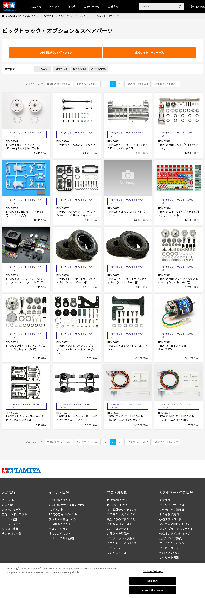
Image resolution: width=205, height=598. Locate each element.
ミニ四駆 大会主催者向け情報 (67, 505)
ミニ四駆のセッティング (122, 509)
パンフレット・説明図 (121, 538)
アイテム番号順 (98, 68)
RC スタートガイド (119, 505)
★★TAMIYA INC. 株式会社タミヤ (22, 16)
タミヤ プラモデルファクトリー (179, 529)
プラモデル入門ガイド (121, 514)
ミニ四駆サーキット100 (122, 543)
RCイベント (56, 509)
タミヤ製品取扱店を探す (174, 524)
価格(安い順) (79, 68)
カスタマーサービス (171, 505)
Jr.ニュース (114, 548)
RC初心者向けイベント (63, 514)
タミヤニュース (116, 553)
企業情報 (164, 500)
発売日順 (42, 68)
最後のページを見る (165, 84)
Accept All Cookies (152, 591)
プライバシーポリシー (173, 543)
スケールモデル (11, 509)
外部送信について (170, 553)
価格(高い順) (61, 68)
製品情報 (36, 6)
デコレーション (11, 524)
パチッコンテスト (118, 529)
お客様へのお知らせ (171, 509)
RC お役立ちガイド (119, 500)
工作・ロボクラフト (14, 514)
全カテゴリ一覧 (11, 533)
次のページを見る (137, 84)
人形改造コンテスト (119, 524)
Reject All (152, 581)
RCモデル (48, 16)
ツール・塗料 (10, 519)
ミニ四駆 (7, 505)
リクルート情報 (169, 557)
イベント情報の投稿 (61, 538)
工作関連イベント (60, 524)
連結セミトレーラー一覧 (149, 52)
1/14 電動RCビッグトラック (55, 52)
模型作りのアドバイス (121, 519)
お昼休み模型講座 (118, 533)
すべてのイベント (60, 533)
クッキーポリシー (170, 548)
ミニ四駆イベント (60, 500)
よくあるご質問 (169, 514)
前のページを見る (88, 84)
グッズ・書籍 (10, 529)
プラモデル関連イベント (64, 519)
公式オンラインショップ (174, 533)
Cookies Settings (153, 572)
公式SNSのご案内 (170, 538)
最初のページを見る (60, 84)
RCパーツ (64, 16)
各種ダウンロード (170, 519)
